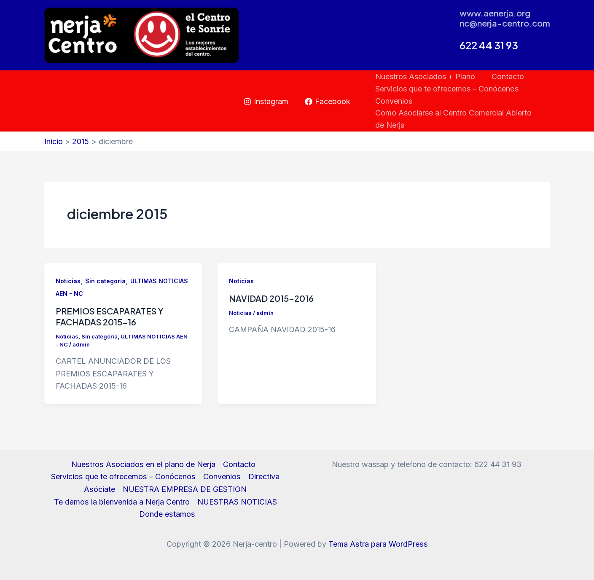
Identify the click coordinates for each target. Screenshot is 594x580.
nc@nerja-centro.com (505, 23)
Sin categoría (105, 281)
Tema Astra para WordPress (378, 544)
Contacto (506, 76)
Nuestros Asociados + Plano (425, 76)
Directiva (263, 476)
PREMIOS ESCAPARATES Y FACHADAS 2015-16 (110, 316)
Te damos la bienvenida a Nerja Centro (121, 501)
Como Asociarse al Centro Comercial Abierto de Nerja (458, 118)
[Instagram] (266, 101)
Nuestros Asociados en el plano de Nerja (143, 464)
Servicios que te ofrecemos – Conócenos (446, 88)
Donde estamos (167, 514)
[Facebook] (327, 101)
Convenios (393, 101)
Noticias (68, 281)
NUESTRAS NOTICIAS (237, 501)
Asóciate (99, 489)
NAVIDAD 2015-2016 (271, 298)
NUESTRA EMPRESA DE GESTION (185, 489)
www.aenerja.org (495, 13)
